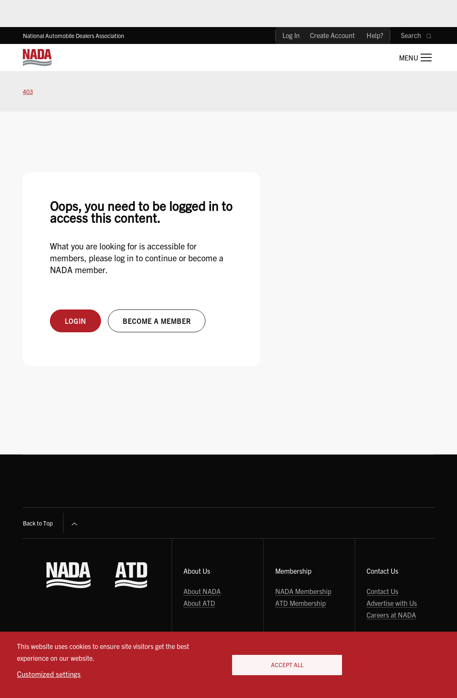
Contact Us (382, 591)
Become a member (157, 321)
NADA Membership (303, 591)
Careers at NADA (391, 614)
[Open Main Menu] (415, 57)
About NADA (202, 591)
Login (75, 321)
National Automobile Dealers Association (73, 35)
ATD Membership (300, 603)
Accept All (287, 664)
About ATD (199, 603)
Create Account (332, 35)
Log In (291, 35)
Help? (375, 35)
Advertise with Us (392, 603)
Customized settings (49, 673)
